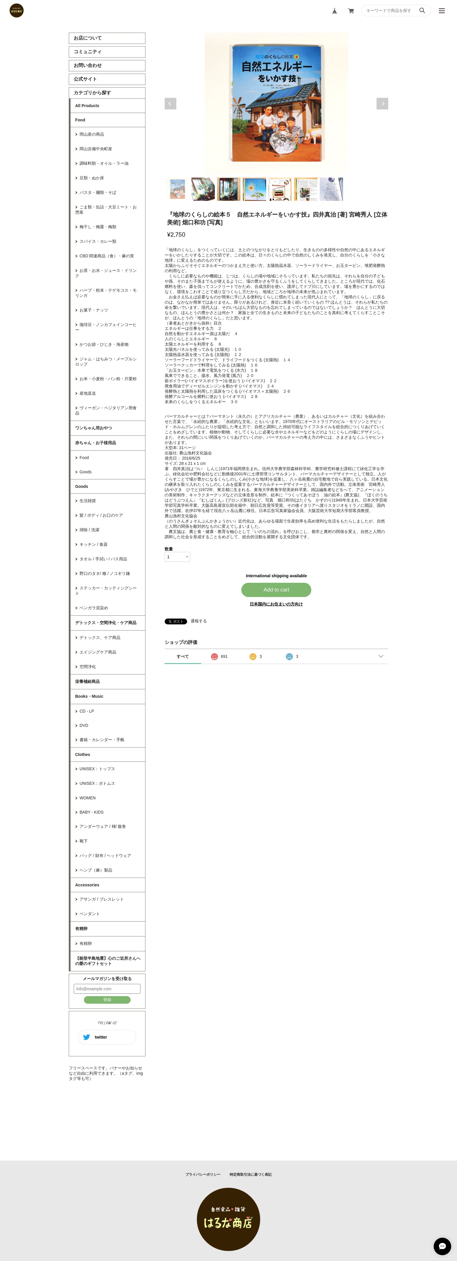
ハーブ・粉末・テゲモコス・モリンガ (106, 293)
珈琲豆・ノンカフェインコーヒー (106, 327)
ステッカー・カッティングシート (106, 591)
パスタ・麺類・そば (98, 192)
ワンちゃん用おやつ (93, 428)
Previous (170, 103)
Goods (86, 472)
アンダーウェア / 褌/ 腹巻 (103, 826)
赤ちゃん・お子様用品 (95, 442)
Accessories (87, 885)
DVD (84, 725)
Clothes (82, 754)
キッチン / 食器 (94, 544)
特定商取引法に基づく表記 (251, 1175)
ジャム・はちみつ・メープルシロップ (106, 361)
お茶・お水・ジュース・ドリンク (106, 273)
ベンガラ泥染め (94, 607)
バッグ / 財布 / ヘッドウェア (105, 855)
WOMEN (88, 798)
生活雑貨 (88, 500)
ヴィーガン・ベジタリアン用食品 (106, 410)
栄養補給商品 (87, 681)
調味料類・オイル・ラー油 (104, 163)
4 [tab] (254, 189)
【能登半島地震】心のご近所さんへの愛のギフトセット (107, 961)
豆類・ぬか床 (92, 178)
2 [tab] (203, 189)
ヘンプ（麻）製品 (96, 870)
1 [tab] (177, 189)
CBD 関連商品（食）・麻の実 (107, 256)
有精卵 (81, 928)
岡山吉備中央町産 (96, 148)
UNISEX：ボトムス (97, 783)
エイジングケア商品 (98, 652)
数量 (169, 549)
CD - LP (87, 711)
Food (80, 120)
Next (382, 103)
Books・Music (89, 696)
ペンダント (90, 913)
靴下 (84, 841)
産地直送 (88, 393)
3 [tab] (228, 189)
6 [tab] (305, 189)
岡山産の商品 (92, 134)
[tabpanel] (277, 104)
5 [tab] (280, 189)
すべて (183, 656)
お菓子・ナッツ (94, 310)
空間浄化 (88, 666)
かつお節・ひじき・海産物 (104, 344)
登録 (107, 999)
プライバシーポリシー (202, 1175)
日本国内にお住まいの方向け (276, 604)
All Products (87, 105)
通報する (199, 621)
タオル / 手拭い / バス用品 (103, 559)
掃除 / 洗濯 (89, 529)
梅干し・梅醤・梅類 (98, 226)
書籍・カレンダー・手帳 (102, 739)
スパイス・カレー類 (98, 241)
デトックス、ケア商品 (100, 637)
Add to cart (276, 590)
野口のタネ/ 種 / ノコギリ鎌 (105, 573)
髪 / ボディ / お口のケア (101, 515)
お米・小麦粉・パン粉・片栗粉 (108, 378)
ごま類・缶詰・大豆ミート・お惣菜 (106, 210)
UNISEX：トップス (97, 768)
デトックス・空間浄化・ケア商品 (105, 622)
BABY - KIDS (91, 812)
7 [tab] (331, 189)
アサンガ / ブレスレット (102, 899)
